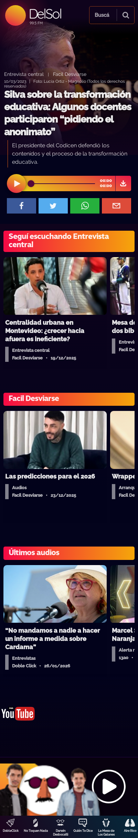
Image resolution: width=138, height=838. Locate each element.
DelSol (45, 13)
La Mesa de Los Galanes (106, 832)
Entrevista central (24, 74)
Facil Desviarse (69, 74)
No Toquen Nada (36, 831)
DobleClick (11, 831)
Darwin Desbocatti (60, 832)
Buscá (102, 15)
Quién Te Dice (83, 831)
